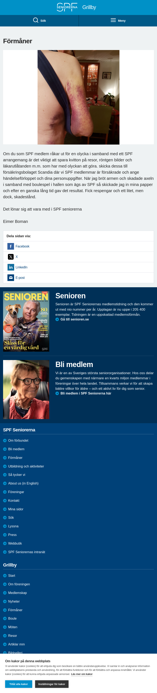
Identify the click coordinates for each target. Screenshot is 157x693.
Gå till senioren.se (75, 319)
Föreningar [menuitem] (16, 492)
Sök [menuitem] (39, 20)
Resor (12, 635)
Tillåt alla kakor (18, 684)
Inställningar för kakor (51, 684)
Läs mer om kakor (82, 674)
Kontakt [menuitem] (13, 500)
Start (11, 575)
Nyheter (14, 601)
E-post (20, 277)
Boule (12, 618)
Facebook (22, 246)
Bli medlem (16, 449)
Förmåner (15, 457)
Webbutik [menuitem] (15, 543)
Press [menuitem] (12, 535)
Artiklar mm (16, 644)
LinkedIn (21, 267)
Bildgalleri (15, 653)
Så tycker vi (16, 474)
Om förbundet (18, 440)
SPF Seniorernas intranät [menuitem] (26, 552)
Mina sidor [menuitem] (15, 509)
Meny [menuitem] (118, 20)
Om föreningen (19, 584)
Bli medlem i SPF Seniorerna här (86, 393)
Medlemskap (17, 593)
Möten (12, 627)
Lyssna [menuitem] (13, 526)
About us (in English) (23, 483)
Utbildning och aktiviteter (26, 466)
